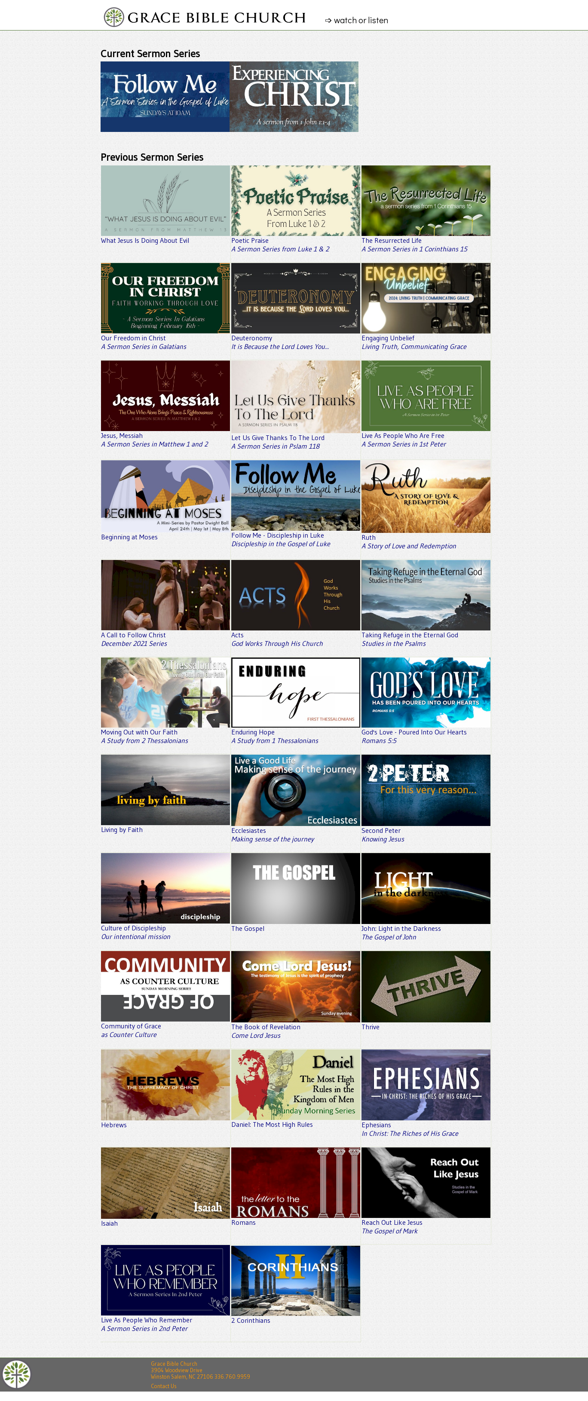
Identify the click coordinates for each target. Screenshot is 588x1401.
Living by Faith (165, 826)
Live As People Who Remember (165, 1321)
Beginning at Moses (165, 533)
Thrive (425, 1023)
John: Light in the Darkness (425, 929)
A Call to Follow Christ (165, 636)
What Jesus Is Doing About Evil (165, 237)
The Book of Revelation (295, 1028)
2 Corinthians (295, 1317)
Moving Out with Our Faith (165, 733)
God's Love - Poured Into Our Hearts (425, 733)
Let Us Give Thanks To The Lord (295, 438)
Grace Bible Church (174, 1364)
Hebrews (165, 1121)
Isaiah (165, 1219)
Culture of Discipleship (165, 929)
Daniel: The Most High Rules (295, 1121)
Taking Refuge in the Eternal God (425, 636)
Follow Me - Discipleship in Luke (295, 536)
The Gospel (295, 925)
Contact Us (164, 1386)
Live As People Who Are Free (425, 436)
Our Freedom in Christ (165, 339)
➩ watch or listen (361, 19)
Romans (295, 1219)
